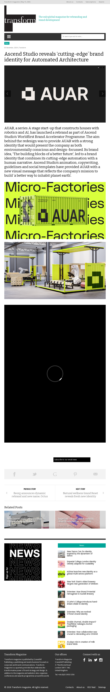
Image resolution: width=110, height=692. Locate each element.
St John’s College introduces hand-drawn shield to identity (82, 603)
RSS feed (91, 687)
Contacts (79, 2)
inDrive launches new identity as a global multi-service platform (82, 572)
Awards (101, 2)
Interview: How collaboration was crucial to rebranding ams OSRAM (82, 633)
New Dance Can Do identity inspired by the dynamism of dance (79, 553)
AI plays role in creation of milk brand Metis (81, 643)
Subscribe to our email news (65, 460)
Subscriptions (91, 2)
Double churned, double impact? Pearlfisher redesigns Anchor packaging (81, 624)
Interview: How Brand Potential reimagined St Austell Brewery (81, 593)
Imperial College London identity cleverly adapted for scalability (81, 562)
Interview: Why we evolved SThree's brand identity (79, 613)
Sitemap (102, 687)
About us (69, 2)
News (7, 43)
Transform (22, 48)
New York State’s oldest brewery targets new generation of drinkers (82, 582)
